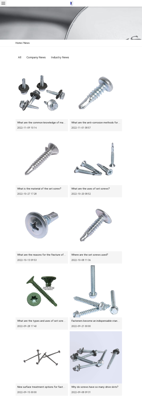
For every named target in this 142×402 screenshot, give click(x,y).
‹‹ (65, 272)
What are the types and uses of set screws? (42, 205)
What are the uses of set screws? (36, 155)
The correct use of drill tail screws (74, 254)
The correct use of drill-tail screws (111, 254)
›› (123, 272)
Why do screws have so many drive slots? (40, 254)
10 (110, 272)
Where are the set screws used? (110, 155)
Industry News (60, 57)
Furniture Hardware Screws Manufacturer (97, 391)
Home (19, 43)
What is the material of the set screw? (114, 106)
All (19, 57)
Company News (36, 57)
